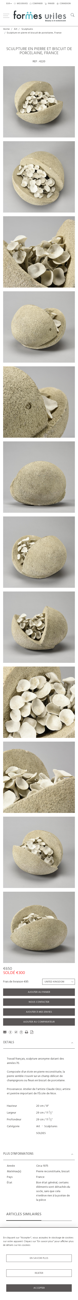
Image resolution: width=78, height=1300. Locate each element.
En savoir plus (39, 1258)
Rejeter (39, 1273)
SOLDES (41, 1133)
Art (15, 29)
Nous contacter (39, 1002)
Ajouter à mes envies (39, 1012)
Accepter (39, 1288)
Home (6, 29)
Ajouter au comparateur (39, 1022)
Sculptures (27, 29)
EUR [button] (8, 3)
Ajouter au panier (39, 992)
